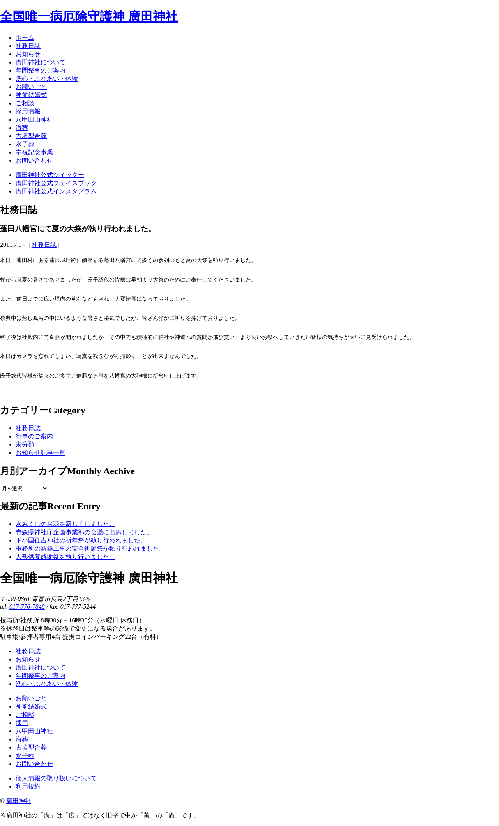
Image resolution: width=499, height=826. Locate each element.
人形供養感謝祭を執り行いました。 (65, 556)
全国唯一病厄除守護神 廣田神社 (89, 16)
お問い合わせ (34, 763)
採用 (22, 723)
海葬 (22, 739)
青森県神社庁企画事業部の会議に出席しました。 (84, 532)
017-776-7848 (27, 606)
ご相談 (25, 714)
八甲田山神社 (34, 731)
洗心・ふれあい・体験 (47, 684)
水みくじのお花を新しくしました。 (65, 524)
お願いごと (31, 698)
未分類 (25, 444)
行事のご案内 (34, 436)
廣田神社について (40, 667)
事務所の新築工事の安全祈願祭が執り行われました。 (90, 548)
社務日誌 (44, 244)
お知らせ (28, 659)
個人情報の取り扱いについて (56, 778)
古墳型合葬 (31, 747)
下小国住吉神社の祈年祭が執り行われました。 (81, 540)
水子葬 (25, 755)
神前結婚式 (31, 706)
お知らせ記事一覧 (40, 452)
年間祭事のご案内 (40, 675)
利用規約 (28, 786)
